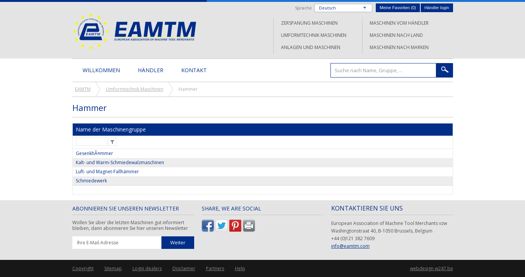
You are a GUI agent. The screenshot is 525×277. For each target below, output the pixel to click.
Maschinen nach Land (396, 35)
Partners (215, 268)
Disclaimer (183, 268)
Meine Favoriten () (398, 7)
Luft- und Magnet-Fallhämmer (107, 171)
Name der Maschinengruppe (111, 129)
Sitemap (113, 268)
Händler (150, 70)
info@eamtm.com (350, 246)
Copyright (83, 268)
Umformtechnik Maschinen (313, 35)
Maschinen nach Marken (399, 47)
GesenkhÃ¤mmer (94, 153)
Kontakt (194, 70)
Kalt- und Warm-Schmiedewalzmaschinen (120, 162)
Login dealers (147, 268)
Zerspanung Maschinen (309, 23)
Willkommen (101, 70)
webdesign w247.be (431, 268)
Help (240, 268)
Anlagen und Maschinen (310, 47)
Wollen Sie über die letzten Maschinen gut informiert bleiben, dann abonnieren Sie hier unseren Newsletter (130, 225)
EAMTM (134, 31)
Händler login (436, 7)
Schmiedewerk (91, 180)
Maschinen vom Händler (399, 23)
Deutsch (327, 8)
